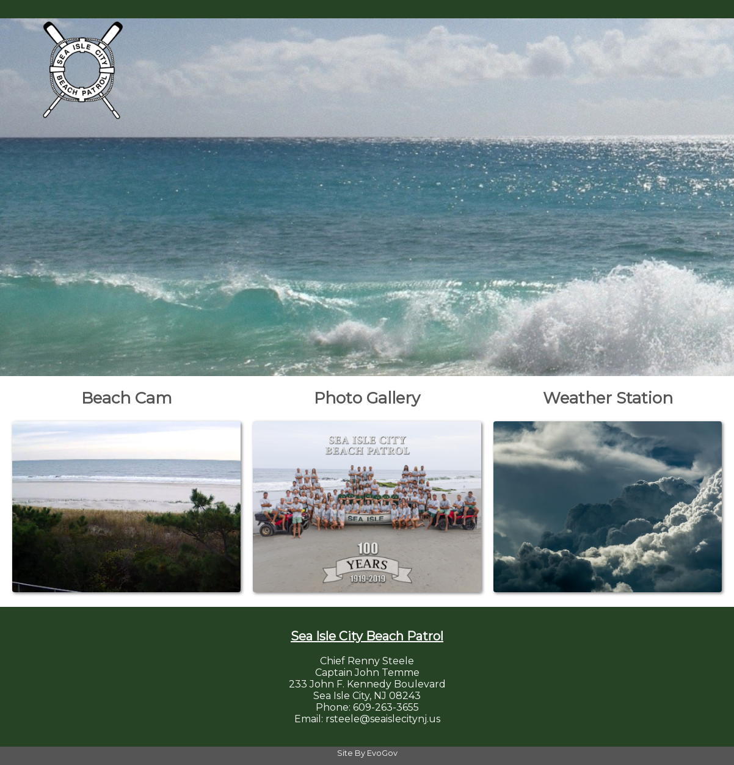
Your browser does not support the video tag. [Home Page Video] (367, 192)
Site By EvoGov (367, 753)
